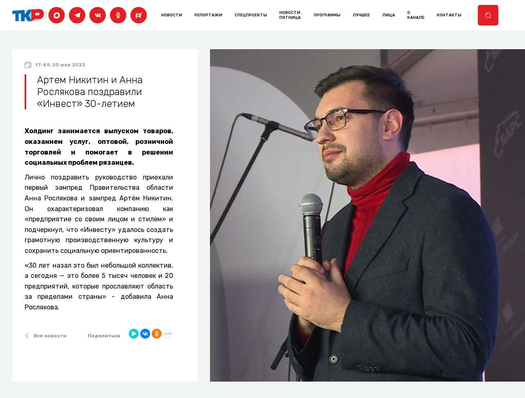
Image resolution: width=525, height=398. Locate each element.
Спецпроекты (251, 15)
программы (327, 15)
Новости (171, 15)
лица (388, 15)
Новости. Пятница (290, 15)
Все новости (45, 336)
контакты (449, 15)
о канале (416, 15)
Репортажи (208, 15)
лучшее (361, 15)
